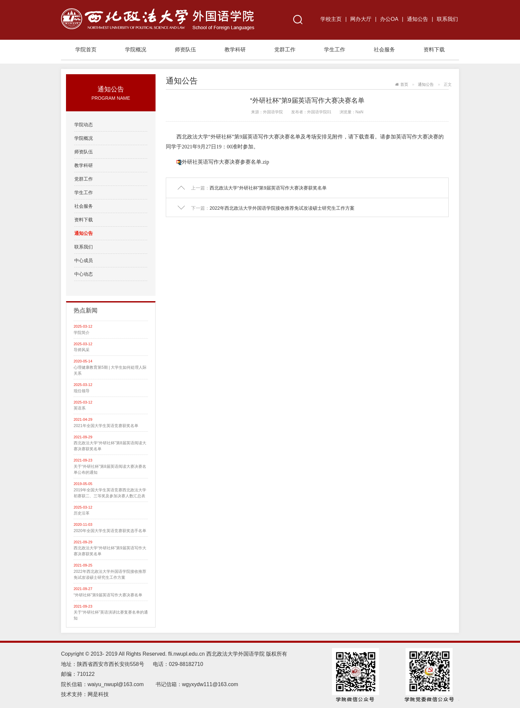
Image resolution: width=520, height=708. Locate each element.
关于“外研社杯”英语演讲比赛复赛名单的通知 (111, 615)
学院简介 (82, 332)
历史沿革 (82, 513)
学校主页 (331, 19)
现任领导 (82, 391)
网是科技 (99, 694)
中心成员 (83, 260)
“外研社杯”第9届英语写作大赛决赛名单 (108, 595)
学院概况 (135, 49)
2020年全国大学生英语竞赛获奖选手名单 (110, 530)
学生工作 (334, 49)
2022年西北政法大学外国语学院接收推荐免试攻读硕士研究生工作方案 (110, 574)
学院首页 (86, 49)
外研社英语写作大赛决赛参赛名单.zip (225, 162)
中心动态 (83, 274)
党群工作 (284, 49)
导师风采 (82, 350)
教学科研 (235, 49)
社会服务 (384, 49)
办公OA (389, 19)
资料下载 (434, 49)
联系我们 (447, 19)
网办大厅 (360, 19)
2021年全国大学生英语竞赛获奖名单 (106, 425)
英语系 (80, 408)
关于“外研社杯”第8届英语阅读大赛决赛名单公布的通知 (110, 469)
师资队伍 (185, 49)
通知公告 (417, 19)
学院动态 (83, 124)
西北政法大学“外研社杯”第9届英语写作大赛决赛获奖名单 (110, 551)
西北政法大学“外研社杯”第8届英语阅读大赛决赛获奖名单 (110, 446)
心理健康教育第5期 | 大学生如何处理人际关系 (110, 370)
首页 (404, 84)
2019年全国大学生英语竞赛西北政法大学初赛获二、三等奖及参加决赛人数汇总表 (110, 493)
